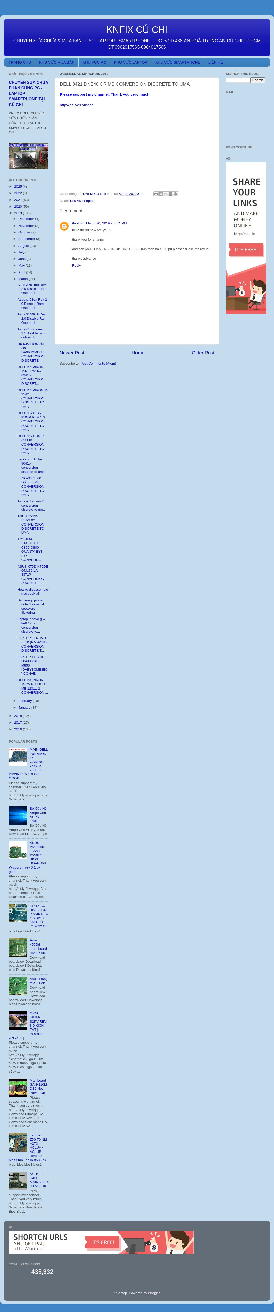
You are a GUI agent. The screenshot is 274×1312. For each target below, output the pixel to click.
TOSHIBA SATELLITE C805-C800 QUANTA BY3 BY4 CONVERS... (30, 549)
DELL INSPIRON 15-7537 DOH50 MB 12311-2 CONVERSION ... (33, 686)
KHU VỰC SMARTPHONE (177, 62)
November (26, 226)
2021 (18, 200)
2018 (18, 716)
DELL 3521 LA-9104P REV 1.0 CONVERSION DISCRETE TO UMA (31, 421)
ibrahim (78, 223)
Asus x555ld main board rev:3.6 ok (38, 946)
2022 (18, 193)
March (23, 279)
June (22, 259)
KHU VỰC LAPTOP (130, 62)
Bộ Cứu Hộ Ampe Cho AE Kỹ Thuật (38, 814)
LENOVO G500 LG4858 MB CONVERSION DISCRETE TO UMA (31, 486)
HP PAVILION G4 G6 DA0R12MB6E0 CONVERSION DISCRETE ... (31, 352)
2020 (18, 206)
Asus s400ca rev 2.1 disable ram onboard (31, 333)
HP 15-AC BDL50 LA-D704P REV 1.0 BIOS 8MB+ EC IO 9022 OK (39, 916)
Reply (76, 265)
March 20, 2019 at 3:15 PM (106, 223)
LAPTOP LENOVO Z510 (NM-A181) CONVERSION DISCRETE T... (32, 644)
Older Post (203, 352)
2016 (18, 729)
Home (138, 352)
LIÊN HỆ (215, 62)
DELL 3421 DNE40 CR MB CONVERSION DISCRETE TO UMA (32, 444)
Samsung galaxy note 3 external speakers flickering (31, 606)
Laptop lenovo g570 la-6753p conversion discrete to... (33, 625)
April (22, 272)
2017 (18, 722)
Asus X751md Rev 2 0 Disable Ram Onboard (32, 289)
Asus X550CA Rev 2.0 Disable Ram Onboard (32, 318)
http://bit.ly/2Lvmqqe (77, 105)
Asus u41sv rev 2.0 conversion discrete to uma (32, 505)
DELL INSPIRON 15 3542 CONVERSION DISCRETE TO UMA (33, 398)
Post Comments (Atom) (98, 363)
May (22, 265)
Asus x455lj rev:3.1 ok (38, 981)
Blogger (154, 1293)
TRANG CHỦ (20, 62)
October (24, 232)
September (27, 239)
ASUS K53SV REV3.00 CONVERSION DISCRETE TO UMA (31, 524)
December (26, 219)
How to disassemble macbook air (33, 591)
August (24, 246)
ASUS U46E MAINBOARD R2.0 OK (39, 1180)
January (24, 707)
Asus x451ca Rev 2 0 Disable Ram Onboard (32, 304)
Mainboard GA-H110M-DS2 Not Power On (39, 1087)
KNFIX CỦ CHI (137, 30)
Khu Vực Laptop (82, 201)
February (25, 701)
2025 (18, 186)
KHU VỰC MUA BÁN (57, 62)
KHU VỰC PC (94, 62)
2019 (18, 213)
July (21, 252)
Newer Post (72, 352)
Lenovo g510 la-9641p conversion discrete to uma (31, 465)
